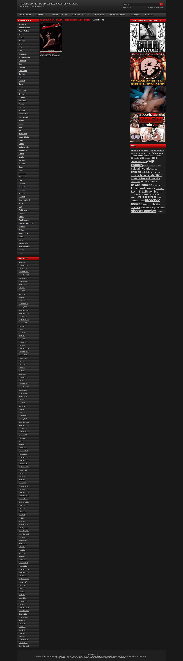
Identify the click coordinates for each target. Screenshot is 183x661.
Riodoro (22, 187)
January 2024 (23, 345)
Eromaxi (22, 94)
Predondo (23, 177)
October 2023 (23, 355)
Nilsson (22, 164)
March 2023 (22, 374)
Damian (22, 74)
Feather (22, 97)
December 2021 (24, 422)
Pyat (20, 180)
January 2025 (23, 307)
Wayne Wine (24, 243)
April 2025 (22, 297)
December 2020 (24, 457)
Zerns (21, 253)
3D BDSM (22, 24)
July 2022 (22, 400)
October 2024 (23, 316)
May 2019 (22, 515)
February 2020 (23, 486)
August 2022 (23, 396)
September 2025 (24, 281)
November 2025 (24, 275)
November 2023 (24, 352)
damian (154, 169)
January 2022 (23, 419)
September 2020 (24, 467)
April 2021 (22, 444)
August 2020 (23, 470)
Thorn (21, 217)
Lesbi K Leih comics (144, 191)
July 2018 (22, 547)
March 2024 (22, 339)
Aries (21, 44)
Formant (22, 107)
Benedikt (22, 61)
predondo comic (138, 201)
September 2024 (24, 320)
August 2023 (23, 358)
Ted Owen (23, 210)
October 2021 (23, 428)
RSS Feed (149, 7)
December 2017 (24, 569)
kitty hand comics (143, 188)
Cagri (21, 64)
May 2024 (22, 332)
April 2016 (22, 633)
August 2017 (23, 582)
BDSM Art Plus (41, 15)
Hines (21, 124)
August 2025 (23, 284)
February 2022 (23, 416)
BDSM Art (23, 54)
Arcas (21, 38)
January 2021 (23, 454)
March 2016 (22, 636)
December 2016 (24, 608)
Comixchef (23, 71)
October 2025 (23, 278)
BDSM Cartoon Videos (80, 15)
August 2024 (23, 323)
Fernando (22, 101)
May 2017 (22, 592)
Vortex (21, 240)
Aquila (21, 34)
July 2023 (22, 361)
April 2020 (22, 480)
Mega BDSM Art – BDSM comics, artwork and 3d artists (49, 3)
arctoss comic (137, 156)
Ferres (21, 104)
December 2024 (24, 310)
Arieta (21, 47)
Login (129, 7)
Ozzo (21, 167)
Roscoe (22, 190)
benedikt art (142, 162)
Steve (21, 203)
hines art (156, 185)
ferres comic (135, 182)
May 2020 (22, 476)
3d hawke (145, 151)
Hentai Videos (149, 15)
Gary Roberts (24, 114)
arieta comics (137, 158)
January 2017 (23, 604)
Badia (21, 51)
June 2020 (22, 473)
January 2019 (23, 528)
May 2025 (22, 294)
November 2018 (24, 534)
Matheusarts (24, 147)
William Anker (24, 247)
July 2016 (22, 624)
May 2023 (22, 368)
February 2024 (23, 342)
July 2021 (22, 438)
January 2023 (23, 380)
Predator (22, 174)
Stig (20, 207)
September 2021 (24, 432)
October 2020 (23, 464)
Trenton (22, 227)
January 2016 (23, 643)
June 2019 (22, 512)
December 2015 (24, 646)
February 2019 (23, 524)
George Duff (23, 117)
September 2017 (24, 579)
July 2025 (22, 288)
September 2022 (24, 393)
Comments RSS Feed (158, 7)
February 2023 (23, 377)
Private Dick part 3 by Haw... (49, 52)
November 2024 (24, 313)
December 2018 (24, 531)
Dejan (21, 84)
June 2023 (22, 364)
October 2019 (23, 499)
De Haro (22, 81)
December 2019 (24, 492)
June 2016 (22, 627)
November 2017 (24, 572)
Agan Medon (24, 31)
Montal (21, 157)
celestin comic (155, 166)
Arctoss (22, 41)
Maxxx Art (23, 150)
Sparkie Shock (24, 200)
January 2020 (23, 489)
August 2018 (23, 544)
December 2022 (24, 384)
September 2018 (24, 540)
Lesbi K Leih (24, 137)
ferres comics (148, 181)
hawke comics (56, 55)
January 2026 (23, 268)
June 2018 (22, 550)
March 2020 (22, 483)
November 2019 (24, 496)
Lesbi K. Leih (160, 189)
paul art (159, 197)
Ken (20, 130)
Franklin (22, 110)
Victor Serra (23, 233)
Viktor (21, 237)
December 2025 (24, 272)
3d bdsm (135, 150)
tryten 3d (159, 211)
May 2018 (22, 553)
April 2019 (22, 518)
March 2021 (22, 448)
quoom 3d (146, 204)
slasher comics (143, 211)
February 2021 (23, 451)
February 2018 (23, 563)
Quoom (22, 183)
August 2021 (23, 435)
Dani (20, 77)
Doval (21, 87)
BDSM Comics (25, 15)
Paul (20, 170)
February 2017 (23, 601)
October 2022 (23, 390)
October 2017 (23, 576)
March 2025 (22, 300)
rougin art (155, 208)
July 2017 (22, 585)
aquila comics (157, 151)
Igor (20, 127)
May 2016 (22, 630)
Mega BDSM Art (93, 654)
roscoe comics (146, 208)
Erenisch (22, 91)
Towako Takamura (26, 223)
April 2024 (22, 336)
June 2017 (22, 588)
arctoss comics (149, 156)
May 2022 (22, 406)
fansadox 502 (47, 55)
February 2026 (23, 265)
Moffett (21, 154)
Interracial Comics (117, 15)
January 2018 (23, 566)
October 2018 (23, 537)
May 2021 (22, 441)
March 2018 (22, 560)
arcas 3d (134, 153)
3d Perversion (24, 28)
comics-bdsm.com (59, 15)
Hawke (21, 120)
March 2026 (22, 262)
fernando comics (150, 178)
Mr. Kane (22, 160)
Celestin (22, 67)
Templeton (23, 213)
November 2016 (24, 611)
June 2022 (22, 403)
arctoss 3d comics (153, 153)
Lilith (21, 140)
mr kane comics (147, 196)
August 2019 (23, 505)
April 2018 (22, 556)
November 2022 (24, 387)
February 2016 (23, 640)
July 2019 (22, 508)
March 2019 (22, 521)
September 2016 (24, 617)
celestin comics (141, 168)
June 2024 (22, 329)
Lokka (21, 144)
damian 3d (138, 171)
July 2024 (22, 326)
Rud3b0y (162, 207)
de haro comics (153, 172)
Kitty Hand (23, 134)
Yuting (21, 250)
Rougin (22, 193)
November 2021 (24, 425)
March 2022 (22, 412)
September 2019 (24, 502)
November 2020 (24, 460)
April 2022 (22, 409)
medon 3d (148, 194)
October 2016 (23, 614)
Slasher (22, 197)
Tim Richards (24, 220)
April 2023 (22, 371)
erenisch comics (141, 175)
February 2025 (23, 304)
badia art (148, 158)
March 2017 (22, 598)
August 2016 (23, 620)
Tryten (21, 230)
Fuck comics (135, 15)
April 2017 (22, 595)
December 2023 (24, 348)
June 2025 (22, 291)
